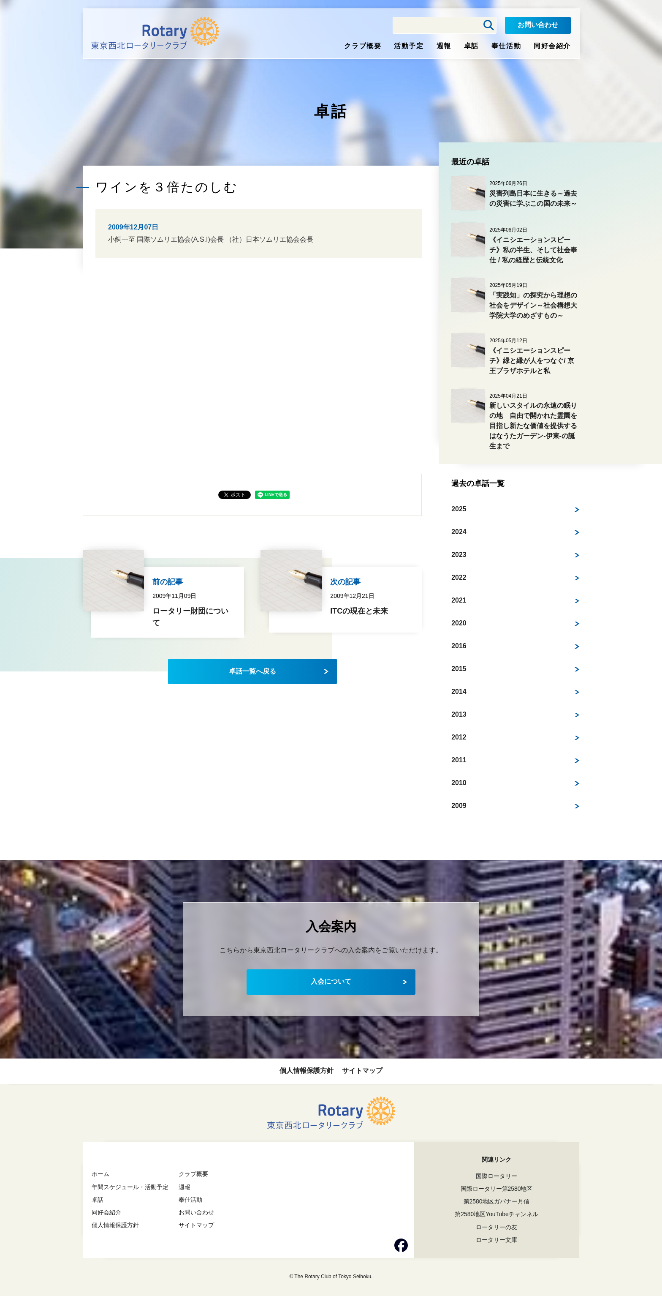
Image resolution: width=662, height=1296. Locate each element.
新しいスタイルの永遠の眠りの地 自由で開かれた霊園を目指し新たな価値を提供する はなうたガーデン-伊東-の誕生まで (536, 426)
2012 (459, 737)
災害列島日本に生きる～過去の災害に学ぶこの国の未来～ (533, 198)
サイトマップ (362, 1070)
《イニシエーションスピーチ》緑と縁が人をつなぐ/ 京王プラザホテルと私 (531, 360)
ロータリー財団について (190, 617)
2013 (459, 714)
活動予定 (408, 45)
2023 (459, 554)
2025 (459, 509)
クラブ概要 (362, 45)
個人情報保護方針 (306, 1070)
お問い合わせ (538, 24)
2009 (459, 805)
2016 (459, 645)
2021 (459, 600)
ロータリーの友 (496, 1227)
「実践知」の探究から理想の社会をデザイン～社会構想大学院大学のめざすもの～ (533, 305)
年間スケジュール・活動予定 (130, 1187)
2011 (459, 760)
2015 (459, 668)
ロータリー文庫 (496, 1239)
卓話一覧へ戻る (252, 671)
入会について (331, 981)
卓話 (471, 45)
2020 (459, 623)
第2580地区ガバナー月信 (496, 1201)
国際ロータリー (496, 1176)
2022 (459, 577)
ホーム (100, 1173)
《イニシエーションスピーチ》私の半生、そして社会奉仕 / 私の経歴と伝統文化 (533, 250)
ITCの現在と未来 (359, 611)
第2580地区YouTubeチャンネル (496, 1214)
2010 (459, 782)
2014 (459, 691)
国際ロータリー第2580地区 (496, 1188)
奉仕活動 (506, 45)
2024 (459, 531)
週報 (444, 45)
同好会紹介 (552, 45)
